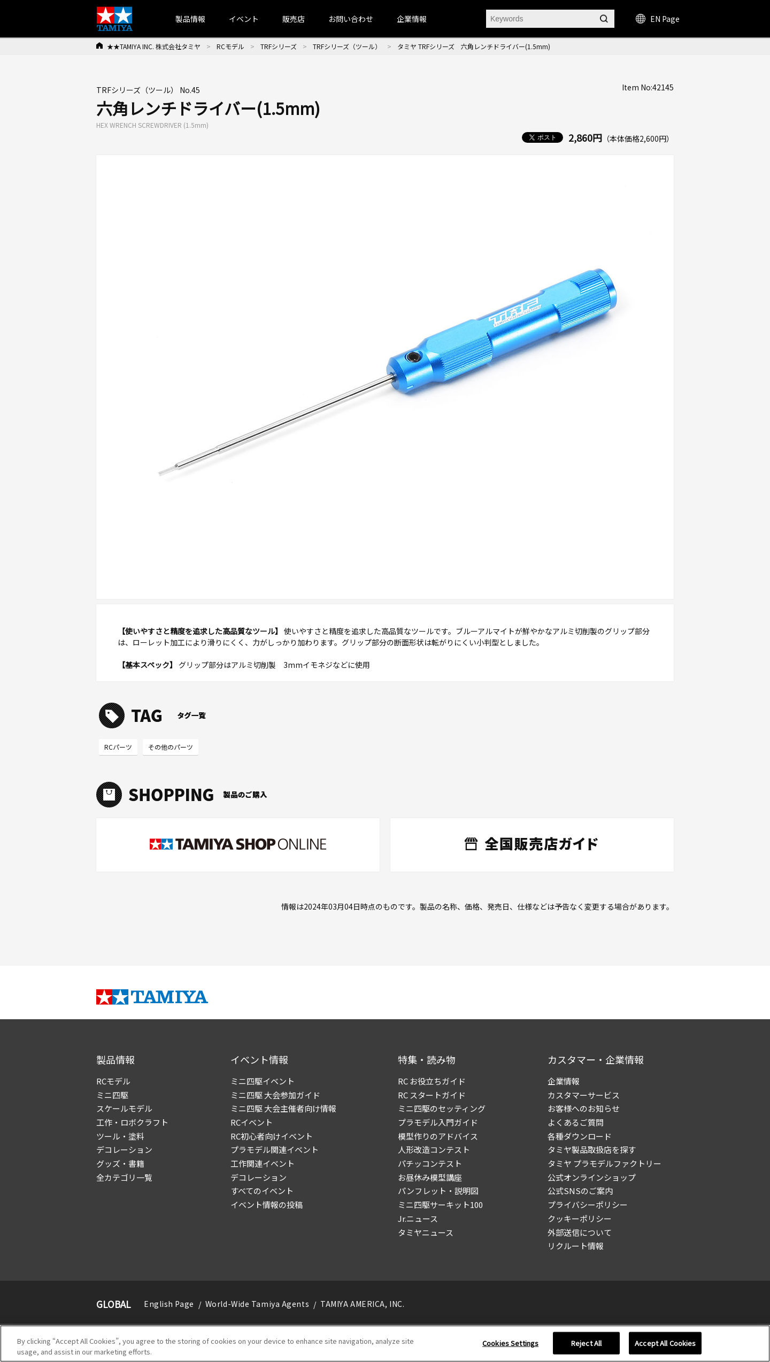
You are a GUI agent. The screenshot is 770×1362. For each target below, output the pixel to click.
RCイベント (251, 1122)
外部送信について (580, 1232)
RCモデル (230, 46)
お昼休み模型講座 (430, 1177)
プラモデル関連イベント (274, 1149)
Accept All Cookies (665, 1347)
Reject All (586, 1347)
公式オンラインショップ (592, 1177)
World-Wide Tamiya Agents (257, 1303)
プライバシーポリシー (588, 1204)
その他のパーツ (170, 746)
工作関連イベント (262, 1163)
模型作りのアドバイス (438, 1136)
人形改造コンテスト (434, 1149)
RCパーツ (118, 746)
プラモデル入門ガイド (438, 1122)
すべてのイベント (262, 1190)
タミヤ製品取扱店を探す (592, 1149)
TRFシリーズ (278, 46)
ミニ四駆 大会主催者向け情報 (283, 1108)
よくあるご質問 (576, 1122)
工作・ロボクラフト (132, 1122)
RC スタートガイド (432, 1095)
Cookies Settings (510, 1347)
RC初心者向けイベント (271, 1136)
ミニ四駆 (112, 1095)
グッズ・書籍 (120, 1163)
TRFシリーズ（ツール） (347, 46)
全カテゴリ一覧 (124, 1177)
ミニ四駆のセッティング (442, 1108)
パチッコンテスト (430, 1163)
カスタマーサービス (584, 1095)
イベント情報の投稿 (266, 1204)
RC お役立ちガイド (432, 1081)
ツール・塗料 (120, 1136)
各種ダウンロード (580, 1136)
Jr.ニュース (418, 1218)
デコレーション (124, 1149)
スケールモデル (124, 1108)
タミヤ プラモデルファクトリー (604, 1163)
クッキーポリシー (580, 1218)
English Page (169, 1303)
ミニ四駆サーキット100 (440, 1204)
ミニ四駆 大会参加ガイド (275, 1095)
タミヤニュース (425, 1232)
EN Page (658, 18)
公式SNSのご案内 (580, 1190)
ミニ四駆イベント (262, 1081)
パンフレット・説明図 (438, 1190)
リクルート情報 (576, 1245)
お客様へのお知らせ (584, 1108)
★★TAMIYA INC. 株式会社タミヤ (154, 46)
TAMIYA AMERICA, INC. (362, 1303)
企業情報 (564, 1081)
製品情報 (190, 18)
